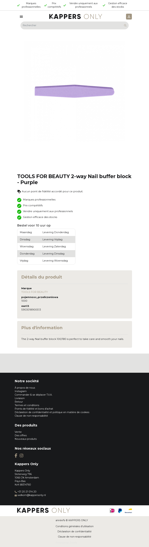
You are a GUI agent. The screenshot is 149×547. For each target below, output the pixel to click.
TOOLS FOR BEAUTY (34, 292)
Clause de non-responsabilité (31, 415)
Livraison (20, 398)
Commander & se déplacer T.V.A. (33, 394)
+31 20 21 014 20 (25, 491)
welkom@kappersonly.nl (30, 495)
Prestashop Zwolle (66, 542)
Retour (19, 401)
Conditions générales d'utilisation (75, 526)
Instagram (21, 391)
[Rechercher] (74, 25)
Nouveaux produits (26, 438)
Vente (18, 431)
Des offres (21, 435)
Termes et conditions (27, 405)
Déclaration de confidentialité (74, 531)
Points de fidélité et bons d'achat (34, 408)
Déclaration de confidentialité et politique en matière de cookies (52, 412)
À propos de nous (25, 387)
